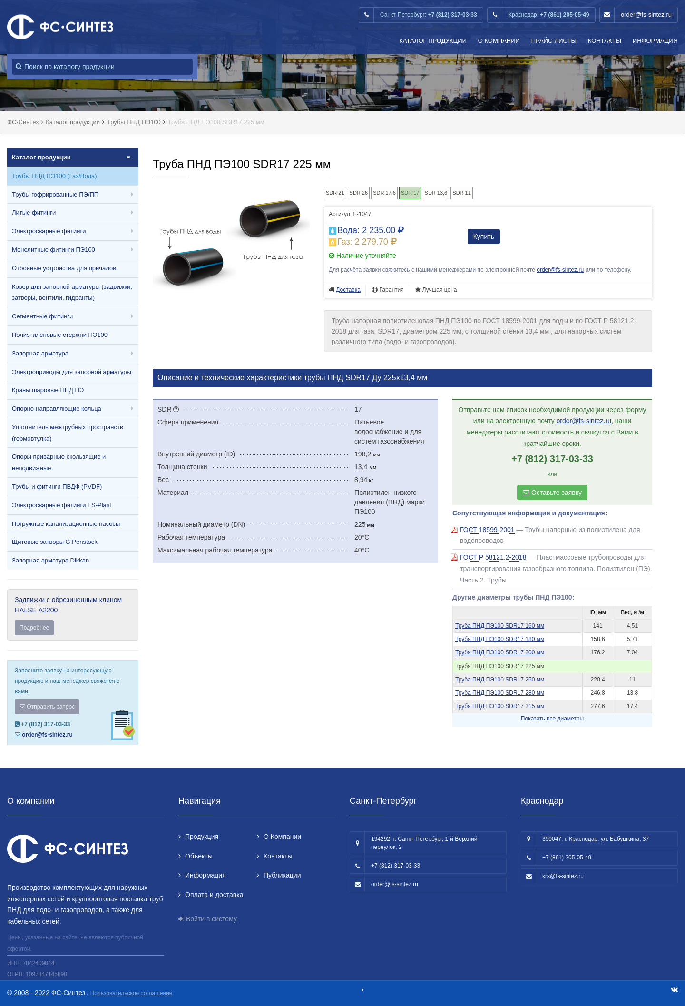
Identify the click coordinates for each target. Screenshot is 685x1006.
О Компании (499, 40)
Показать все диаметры (552, 718)
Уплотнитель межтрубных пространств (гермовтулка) (67, 433)
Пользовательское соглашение (131, 993)
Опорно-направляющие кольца (56, 408)
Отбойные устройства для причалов (64, 268)
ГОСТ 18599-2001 (487, 529)
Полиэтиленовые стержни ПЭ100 (60, 334)
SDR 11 (461, 193)
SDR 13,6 (436, 193)
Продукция (201, 836)
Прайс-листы (554, 40)
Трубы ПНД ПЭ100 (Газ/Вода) (54, 175)
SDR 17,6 (384, 193)
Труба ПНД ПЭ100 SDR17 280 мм (499, 693)
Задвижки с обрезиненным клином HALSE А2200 (73, 615)
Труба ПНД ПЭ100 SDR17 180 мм (499, 639)
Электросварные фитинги (49, 231)
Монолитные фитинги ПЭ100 (53, 249)
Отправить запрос (47, 706)
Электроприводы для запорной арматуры (71, 371)
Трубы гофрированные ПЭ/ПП (55, 194)
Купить (483, 236)
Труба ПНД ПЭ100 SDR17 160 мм (499, 625)
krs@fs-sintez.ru (563, 876)
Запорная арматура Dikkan (50, 560)
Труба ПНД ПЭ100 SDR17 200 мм (499, 652)
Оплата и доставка (214, 894)
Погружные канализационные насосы (66, 523)
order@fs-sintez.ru (646, 14)
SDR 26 (359, 193)
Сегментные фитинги (42, 316)
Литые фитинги (34, 212)
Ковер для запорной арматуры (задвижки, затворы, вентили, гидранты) (72, 292)
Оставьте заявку (552, 492)
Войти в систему (211, 919)
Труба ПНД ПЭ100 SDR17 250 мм (499, 679)
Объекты (199, 856)
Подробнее (34, 627)
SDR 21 (335, 193)
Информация (655, 40)
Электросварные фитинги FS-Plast (61, 505)
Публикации (282, 875)
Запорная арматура (40, 353)
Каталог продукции (433, 40)
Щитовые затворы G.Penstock (55, 541)
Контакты (604, 40)
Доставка (348, 289)
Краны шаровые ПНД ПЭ (48, 390)
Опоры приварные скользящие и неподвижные (59, 462)
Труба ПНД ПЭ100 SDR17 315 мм (499, 706)
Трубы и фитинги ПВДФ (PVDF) (57, 486)
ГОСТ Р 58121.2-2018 (493, 557)
